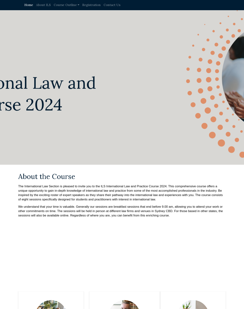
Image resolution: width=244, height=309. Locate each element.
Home (28, 5)
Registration (91, 5)
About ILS (43, 5)
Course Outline (65, 5)
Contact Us (112, 5)
